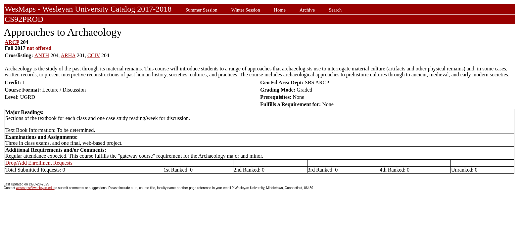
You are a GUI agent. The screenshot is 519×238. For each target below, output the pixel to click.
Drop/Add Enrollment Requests (38, 163)
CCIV (93, 55)
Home (280, 10)
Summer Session (201, 10)
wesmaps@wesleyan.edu (35, 188)
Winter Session (245, 10)
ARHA (68, 55)
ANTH (41, 55)
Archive (307, 10)
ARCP (12, 42)
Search (335, 10)
